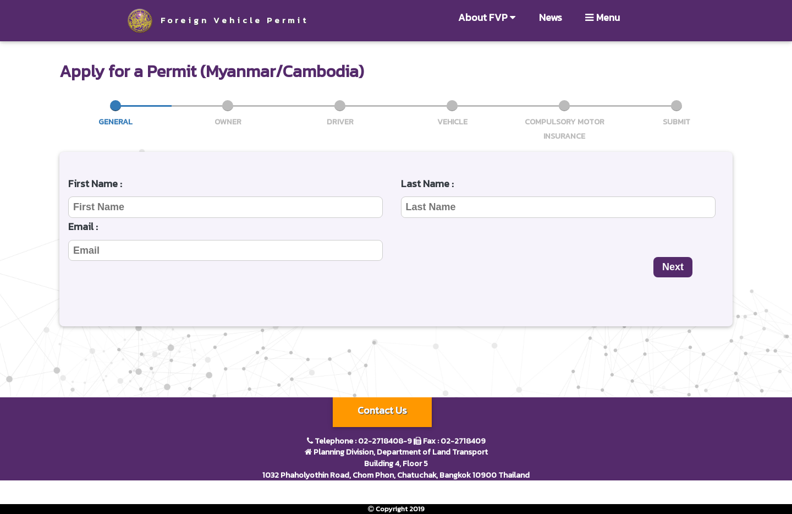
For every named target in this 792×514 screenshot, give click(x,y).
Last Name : (427, 183)
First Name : (95, 183)
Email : (83, 226)
